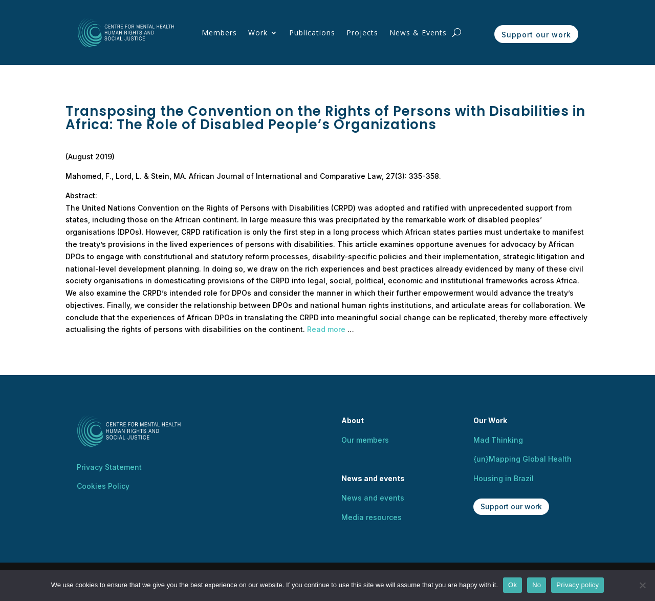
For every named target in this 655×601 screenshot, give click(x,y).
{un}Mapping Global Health (522, 458)
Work (258, 32)
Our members (365, 440)
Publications (312, 32)
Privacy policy (577, 585)
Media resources (371, 517)
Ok (512, 585)
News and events (372, 497)
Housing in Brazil (503, 478)
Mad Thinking (498, 440)
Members (219, 32)
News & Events (418, 32)
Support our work (536, 34)
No (536, 585)
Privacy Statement (109, 467)
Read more (326, 329)
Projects (362, 32)
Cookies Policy (103, 486)
